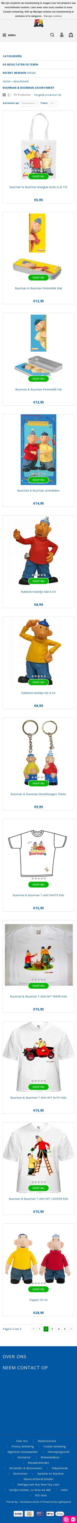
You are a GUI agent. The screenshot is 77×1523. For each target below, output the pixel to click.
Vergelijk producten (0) (47, 94)
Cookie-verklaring (55, 1446)
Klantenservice (47, 1441)
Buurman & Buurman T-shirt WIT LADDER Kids (38, 1198)
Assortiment (21, 81)
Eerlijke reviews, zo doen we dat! (30, 1490)
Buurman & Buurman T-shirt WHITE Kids (38, 895)
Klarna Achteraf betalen (38, 1479)
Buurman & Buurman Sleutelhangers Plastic (38, 794)
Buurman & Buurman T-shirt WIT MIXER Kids (38, 996)
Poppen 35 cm (38, 1300)
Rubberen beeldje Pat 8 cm (38, 693)
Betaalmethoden (38, 1462)
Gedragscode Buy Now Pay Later (39, 1484)
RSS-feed (41, 1495)
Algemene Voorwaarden (22, 1452)
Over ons (22, 1441)
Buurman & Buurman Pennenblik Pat (38, 389)
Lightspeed (64, 1501)
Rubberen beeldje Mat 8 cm (38, 591)
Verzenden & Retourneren (25, 1468)
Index (64, 1490)
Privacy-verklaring (22, 1446)
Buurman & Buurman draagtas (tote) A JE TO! (39, 187)
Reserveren (20, 1473)
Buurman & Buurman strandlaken (38, 490)
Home (6, 81)
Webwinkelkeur (50, 1457)
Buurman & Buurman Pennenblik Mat (38, 288)
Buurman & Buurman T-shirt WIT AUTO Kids (38, 1097)
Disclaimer (24, 1457)
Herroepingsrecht (59, 1452)
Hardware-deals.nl (31, 1501)
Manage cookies (53, 16)
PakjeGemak (60, 1468)
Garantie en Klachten (50, 1473)
